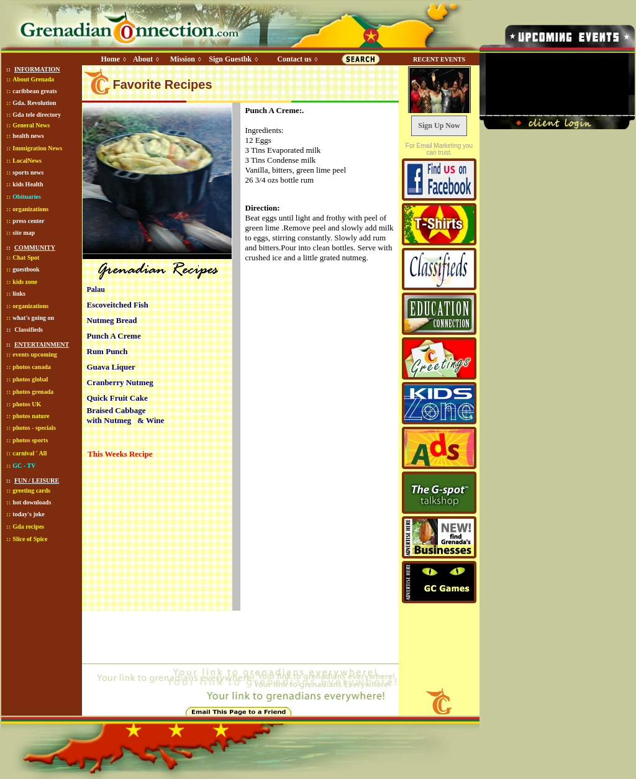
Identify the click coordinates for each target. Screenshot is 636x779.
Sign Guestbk (232, 59)
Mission (182, 59)
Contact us (294, 59)
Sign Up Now (439, 125)
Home (110, 59)
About (143, 59)
